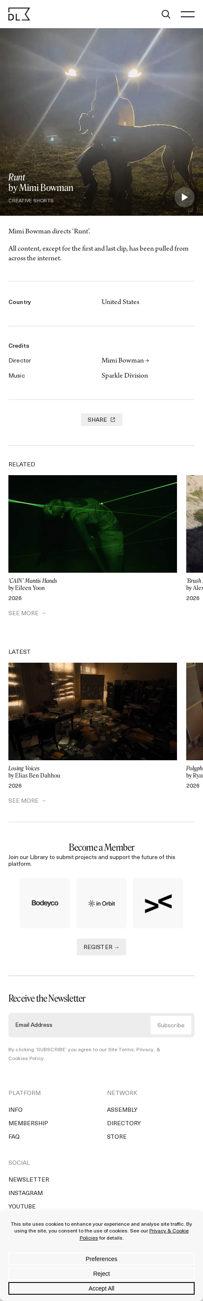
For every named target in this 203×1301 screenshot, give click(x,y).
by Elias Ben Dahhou (92, 772)
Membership (28, 1124)
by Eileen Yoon (92, 585)
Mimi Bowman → (125, 361)
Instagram (25, 1193)
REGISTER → (101, 947)
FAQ (14, 1137)
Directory (124, 1124)
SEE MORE (23, 614)
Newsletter (28, 1180)
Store (117, 1137)
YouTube (22, 1207)
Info (15, 1110)
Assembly (122, 1110)
